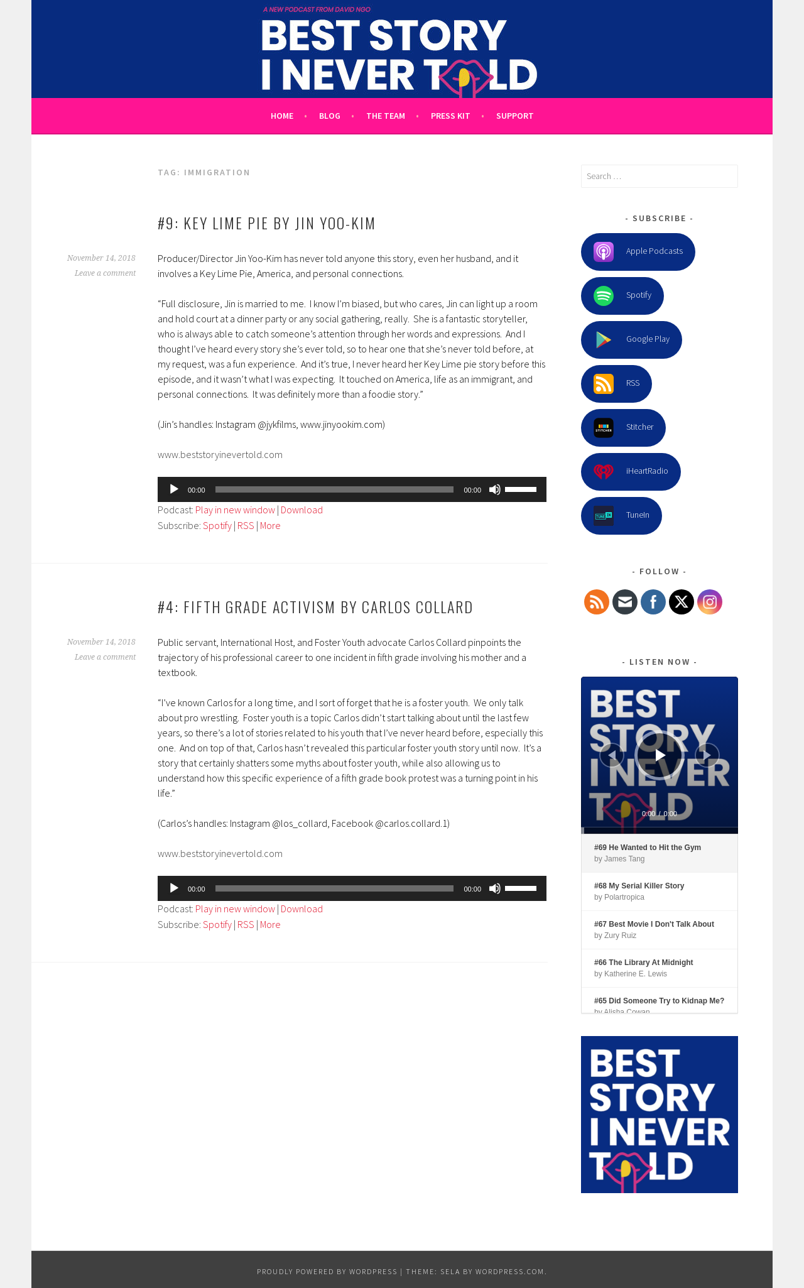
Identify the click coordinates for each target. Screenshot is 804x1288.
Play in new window (235, 509)
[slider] (334, 489)
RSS (245, 525)
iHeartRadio (631, 472)
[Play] (174, 489)
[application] (352, 489)
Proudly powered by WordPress (327, 1271)
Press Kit (450, 115)
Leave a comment (105, 273)
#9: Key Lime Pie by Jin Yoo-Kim (267, 222)
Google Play (632, 340)
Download (302, 509)
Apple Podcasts (638, 252)
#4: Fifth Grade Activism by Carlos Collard (316, 606)
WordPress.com (510, 1271)
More (270, 525)
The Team (385, 115)
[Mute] (495, 489)
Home (282, 115)
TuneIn (621, 516)
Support (515, 115)
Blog (329, 115)
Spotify (217, 525)
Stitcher (623, 428)
